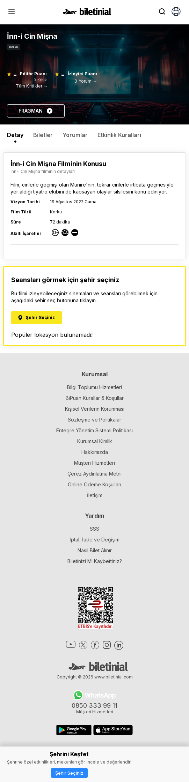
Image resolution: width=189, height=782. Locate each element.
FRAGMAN (36, 110)
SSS (94, 529)
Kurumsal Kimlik (94, 441)
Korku (13, 47)
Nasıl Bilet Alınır (95, 550)
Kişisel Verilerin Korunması (94, 409)
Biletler (43, 134)
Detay (15, 134)
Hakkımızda (94, 452)
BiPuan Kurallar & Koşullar (95, 398)
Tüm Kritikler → (32, 86)
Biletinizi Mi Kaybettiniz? (94, 561)
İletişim (94, 495)
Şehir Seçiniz (69, 773)
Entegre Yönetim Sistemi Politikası (94, 430)
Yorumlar (75, 134)
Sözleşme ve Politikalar (94, 420)
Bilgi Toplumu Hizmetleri (94, 387)
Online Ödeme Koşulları (94, 484)
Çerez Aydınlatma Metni (94, 474)
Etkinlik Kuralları (119, 134)
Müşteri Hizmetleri (94, 463)
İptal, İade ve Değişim (94, 539)
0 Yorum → (85, 81)
